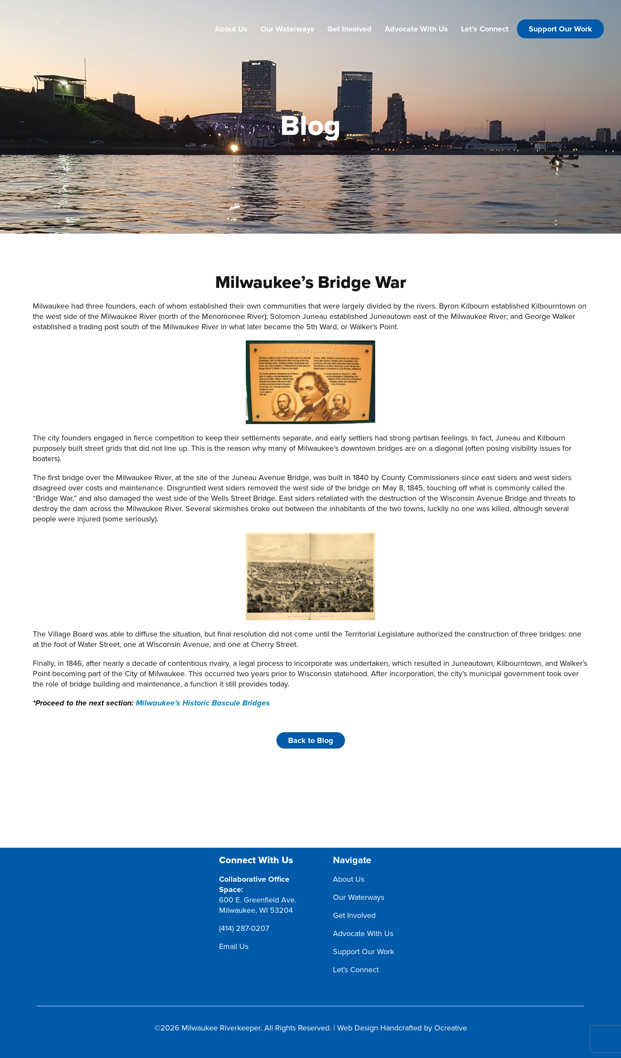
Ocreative (450, 1027)
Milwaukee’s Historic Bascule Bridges (203, 703)
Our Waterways (287, 28)
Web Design (357, 1027)
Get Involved (349, 28)
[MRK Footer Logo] (117, 860)
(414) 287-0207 (244, 928)
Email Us (233, 946)
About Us (231, 28)
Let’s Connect (484, 28)
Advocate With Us (416, 28)
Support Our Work (560, 28)
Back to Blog (310, 740)
